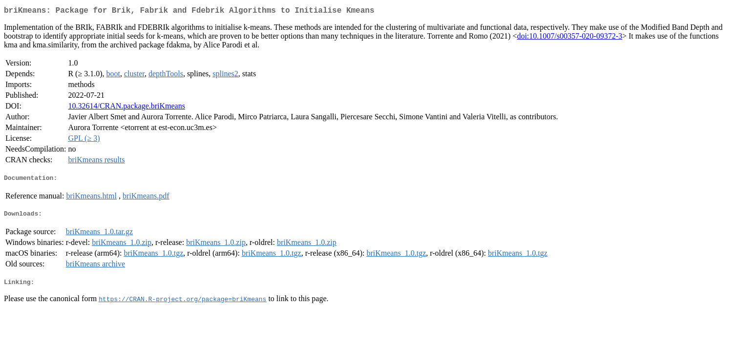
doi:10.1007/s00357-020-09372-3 (569, 38)
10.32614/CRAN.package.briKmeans (126, 108)
